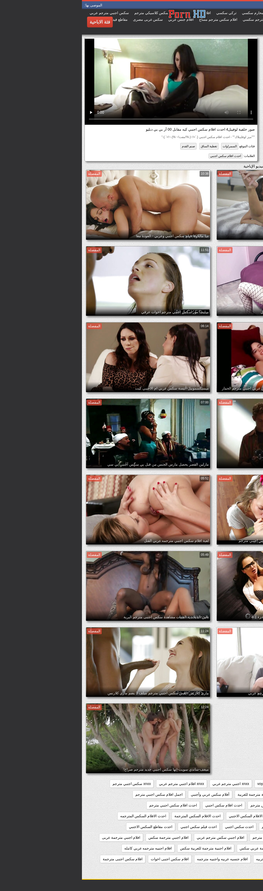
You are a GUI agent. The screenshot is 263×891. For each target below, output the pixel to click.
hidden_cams (244, 784)
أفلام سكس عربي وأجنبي (128, 794)
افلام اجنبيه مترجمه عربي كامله (66, 848)
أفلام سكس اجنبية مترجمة (235, 794)
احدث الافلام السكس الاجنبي (168, 816)
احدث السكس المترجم (197, 827)
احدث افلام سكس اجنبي (143, 156)
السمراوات (148, 146)
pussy (221, 784)
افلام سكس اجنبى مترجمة (41, 859)
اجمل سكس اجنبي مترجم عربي (230, 805)
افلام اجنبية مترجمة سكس (235, 848)
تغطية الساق (127, 146)
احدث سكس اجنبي (157, 827)
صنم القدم (106, 146)
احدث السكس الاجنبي (238, 827)
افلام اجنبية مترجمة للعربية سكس (123, 848)
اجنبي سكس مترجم (183, 805)
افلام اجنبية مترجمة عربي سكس (182, 848)
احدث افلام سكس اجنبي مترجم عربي (226, 816)
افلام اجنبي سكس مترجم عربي (138, 837)
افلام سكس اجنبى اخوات (88, 859)
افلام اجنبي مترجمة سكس (87, 837)
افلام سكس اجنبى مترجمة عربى (230, 870)
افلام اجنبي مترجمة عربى (39, 837)
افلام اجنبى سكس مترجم (236, 837)
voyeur (180, 784)
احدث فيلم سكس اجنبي (117, 827)
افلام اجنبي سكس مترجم (190, 837)
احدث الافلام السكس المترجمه (61, 816)
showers (201, 784)
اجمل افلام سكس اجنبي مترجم (77, 794)
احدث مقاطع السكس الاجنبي (68, 827)
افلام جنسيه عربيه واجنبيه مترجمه (140, 859)
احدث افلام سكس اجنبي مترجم (91, 805)
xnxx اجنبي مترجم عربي (148, 784)
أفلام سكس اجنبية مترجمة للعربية (181, 794)
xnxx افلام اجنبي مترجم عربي (99, 784)
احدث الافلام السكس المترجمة (115, 816)
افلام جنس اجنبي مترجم (237, 859)
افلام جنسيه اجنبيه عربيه (192, 859)
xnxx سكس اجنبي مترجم (50, 784)
